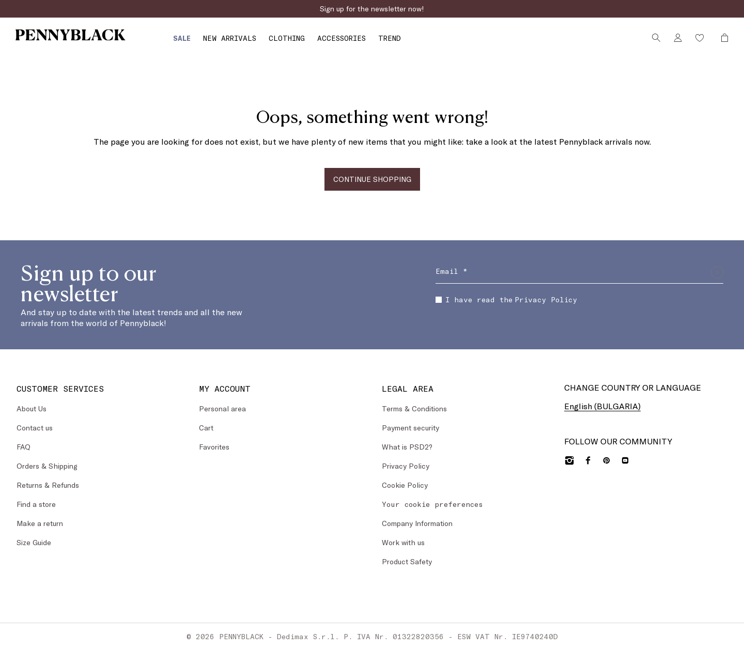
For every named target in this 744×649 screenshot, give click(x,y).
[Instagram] (569, 460)
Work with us (403, 541)
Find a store (36, 503)
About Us (32, 408)
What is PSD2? (407, 446)
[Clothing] (253, 40)
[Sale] (148, 40)
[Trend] (355, 40)
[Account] (672, 38)
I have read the (506, 298)
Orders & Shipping (47, 465)
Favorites (214, 446)
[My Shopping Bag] (716, 38)
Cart (206, 427)
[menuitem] (148, 39)
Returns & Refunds (48, 484)
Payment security (410, 427)
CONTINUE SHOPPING (372, 178)
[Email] (579, 271)
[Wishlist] (694, 38)
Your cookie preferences (432, 503)
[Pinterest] (606, 460)
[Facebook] (588, 460)
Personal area (222, 408)
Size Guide (34, 541)
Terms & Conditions (414, 408)
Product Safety (407, 561)
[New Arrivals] (195, 40)
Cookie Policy (405, 484)
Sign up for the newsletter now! (372, 8)
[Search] (651, 38)
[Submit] (717, 272)
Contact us (35, 427)
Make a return (40, 522)
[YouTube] (625, 460)
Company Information (417, 522)
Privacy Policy (546, 299)
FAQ (23, 446)
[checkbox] (439, 299)
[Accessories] (307, 40)
